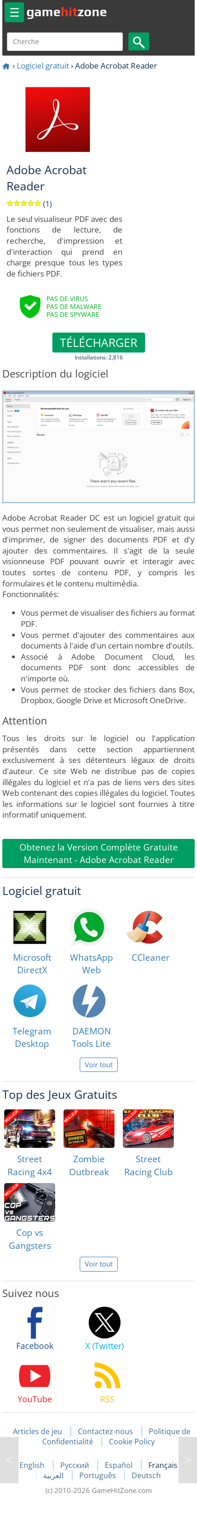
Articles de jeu (37, 1431)
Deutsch (146, 1475)
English (32, 1465)
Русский (75, 1465)
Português (98, 1475)
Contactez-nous (105, 1431)
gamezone (66, 11)
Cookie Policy (132, 1441)
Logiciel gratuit (43, 65)
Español (119, 1465)
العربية (54, 1475)
